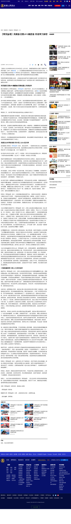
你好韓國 (52, 470)
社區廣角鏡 (21, 480)
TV (63, 5)
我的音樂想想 (53, 484)
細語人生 (28, 486)
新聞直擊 (20, 473)
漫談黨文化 (61, 486)
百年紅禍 (61, 479)
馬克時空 (28, 482)
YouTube (69, 1)
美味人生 (52, 473)
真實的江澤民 (62, 477)
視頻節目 (6, 30)
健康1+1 (43, 466)
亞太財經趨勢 (21, 482)
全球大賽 (14, 480)
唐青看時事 (28, 479)
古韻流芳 (36, 470)
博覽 (46, 5)
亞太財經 (20, 484)
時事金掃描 (28, 470)
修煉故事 (61, 487)
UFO (14, 72)
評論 (7, 470)
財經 (11, 470)
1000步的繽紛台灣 (53, 481)
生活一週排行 (52, 146)
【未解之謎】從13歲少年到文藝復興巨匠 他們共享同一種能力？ (63, 128)
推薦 (39, 5)
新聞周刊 (20, 475)
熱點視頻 (14, 475)
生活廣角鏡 (52, 466)
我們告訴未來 (52, 187)
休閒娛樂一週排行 (54, 102)
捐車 (57, 1)
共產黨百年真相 (62, 470)
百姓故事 (61, 484)
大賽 (22, 1)
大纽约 (7, 454)
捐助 (54, 1)
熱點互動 (28, 468)
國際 (7, 467)
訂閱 (64, 460)
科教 (11, 472)
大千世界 (52, 477)
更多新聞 (68, 110)
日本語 (59, 454)
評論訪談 (50, 5)
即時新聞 (8, 476)
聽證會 (14, 70)
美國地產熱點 (37, 479)
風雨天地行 (61, 480)
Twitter (67, 1)
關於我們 (9, 495)
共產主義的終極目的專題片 (55, 181)
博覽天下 (8, 478)
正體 (31, 1)
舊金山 (30, 454)
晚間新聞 (20, 472)
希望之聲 (28, 498)
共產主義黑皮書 (53, 184)
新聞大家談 (28, 466)
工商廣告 (61, 489)
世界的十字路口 (29, 480)
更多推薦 (68, 99)
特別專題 (51, 179)
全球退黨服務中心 (35, 498)
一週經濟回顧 (21, 479)
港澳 (11, 467)
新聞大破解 (28, 475)
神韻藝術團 (9, 498)
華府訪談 (20, 477)
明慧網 (42, 498)
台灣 (11, 469)
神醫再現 (43, 473)
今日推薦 (51, 76)
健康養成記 (44, 472)
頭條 (36, 5)
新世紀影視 (56, 498)
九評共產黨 (61, 475)
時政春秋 (28, 472)
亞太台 (34, 454)
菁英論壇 (16, 30)
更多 (62, 498)
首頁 (2, 30)
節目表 (27, 460)
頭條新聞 (51, 34)
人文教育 (36, 465)
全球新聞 (20, 466)
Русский (55, 454)
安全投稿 (31, 495)
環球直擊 (20, 468)
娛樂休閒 (52, 465)
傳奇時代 (61, 468)
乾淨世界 (22, 498)
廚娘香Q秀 (52, 479)
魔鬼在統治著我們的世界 (64, 473)
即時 (42, 5)
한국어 (64, 454)
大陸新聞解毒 (29, 484)
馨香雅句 (36, 472)
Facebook (64, 1)
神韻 (19, 1)
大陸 (7, 472)
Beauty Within (53, 475)
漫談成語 (36, 473)
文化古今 (36, 477)
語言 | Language (39, 1)
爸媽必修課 (36, 475)
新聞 (29, 5)
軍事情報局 (28, 477)
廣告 (50, 1)
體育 (15, 469)
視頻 (33, 5)
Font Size (42, 65)
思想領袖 (28, 473)
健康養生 (44, 465)
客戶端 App (48, 495)
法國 (27, 454)
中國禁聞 (20, 470)
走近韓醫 (43, 475)
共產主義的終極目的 (63, 472)
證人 (24, 86)
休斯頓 (23, 454)
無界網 (51, 498)
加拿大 (11, 454)
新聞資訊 (13, 460)
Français (49, 454)
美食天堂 (52, 472)
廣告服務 (37, 495)
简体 (33, 1)
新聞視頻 (21, 465)
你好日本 (52, 468)
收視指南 (15, 495)
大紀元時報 (16, 498)
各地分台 (26, 1)
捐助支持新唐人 (42, 460)
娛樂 (15, 467)
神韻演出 (8, 480)
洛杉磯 (15, 454)
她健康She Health (45, 468)
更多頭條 (68, 72)
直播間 (33, 460)
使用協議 (26, 495)
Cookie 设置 (35, 506)
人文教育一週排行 (54, 113)
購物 (61, 1)
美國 (7, 469)
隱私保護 (20, 495)
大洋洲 (19, 454)
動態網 (46, 498)
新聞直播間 (58, 5)
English (44, 454)
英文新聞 (46, 1)
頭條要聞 (8, 475)
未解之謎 (36, 466)
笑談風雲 (36, 468)
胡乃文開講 (44, 470)
